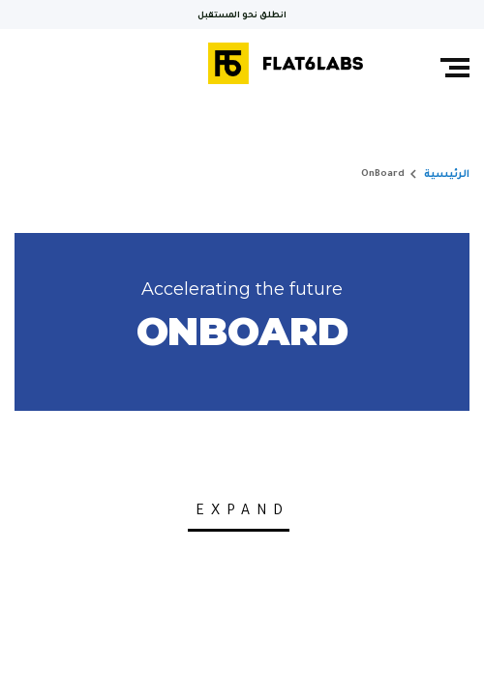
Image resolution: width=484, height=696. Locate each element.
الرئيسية (446, 175)
